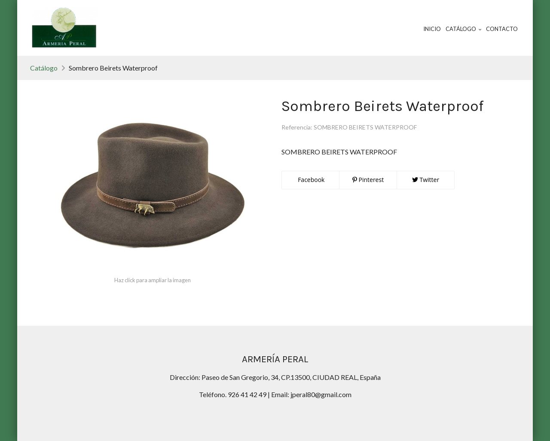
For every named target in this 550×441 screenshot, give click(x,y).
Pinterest (368, 180)
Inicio (432, 28)
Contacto (502, 28)
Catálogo (44, 68)
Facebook (310, 180)
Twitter (425, 180)
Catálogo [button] (464, 28)
